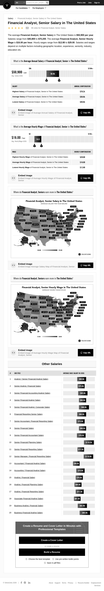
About (51, 583)
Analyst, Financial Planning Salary (28, 484)
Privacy (70, 583)
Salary (10, 18)
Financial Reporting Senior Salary (28, 414)
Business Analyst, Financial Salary (28, 506)
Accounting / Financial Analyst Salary (30, 470)
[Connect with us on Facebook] (21, 582)
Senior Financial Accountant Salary (29, 435)
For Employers (39, 8)
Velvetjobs (7, 5)
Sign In (97, 3)
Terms (64, 583)
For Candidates (23, 8)
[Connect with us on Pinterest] (25, 582)
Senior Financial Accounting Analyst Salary (32, 393)
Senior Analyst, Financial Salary (27, 386)
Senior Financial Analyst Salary (27, 400)
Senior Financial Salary (24, 428)
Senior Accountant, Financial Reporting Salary (33, 421)
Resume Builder (83, 583)
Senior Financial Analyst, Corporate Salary (32, 407)
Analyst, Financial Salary (24, 477)
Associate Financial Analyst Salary (28, 499)
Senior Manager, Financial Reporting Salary (32, 456)
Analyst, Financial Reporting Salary (29, 491)
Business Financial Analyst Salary (28, 513)
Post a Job (81, 3)
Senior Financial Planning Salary (28, 442)
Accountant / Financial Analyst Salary (30, 463)
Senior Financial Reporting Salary (28, 449)
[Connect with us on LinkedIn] (29, 582)
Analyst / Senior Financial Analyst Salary (31, 379)
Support (57, 583)
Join (90, 3)
